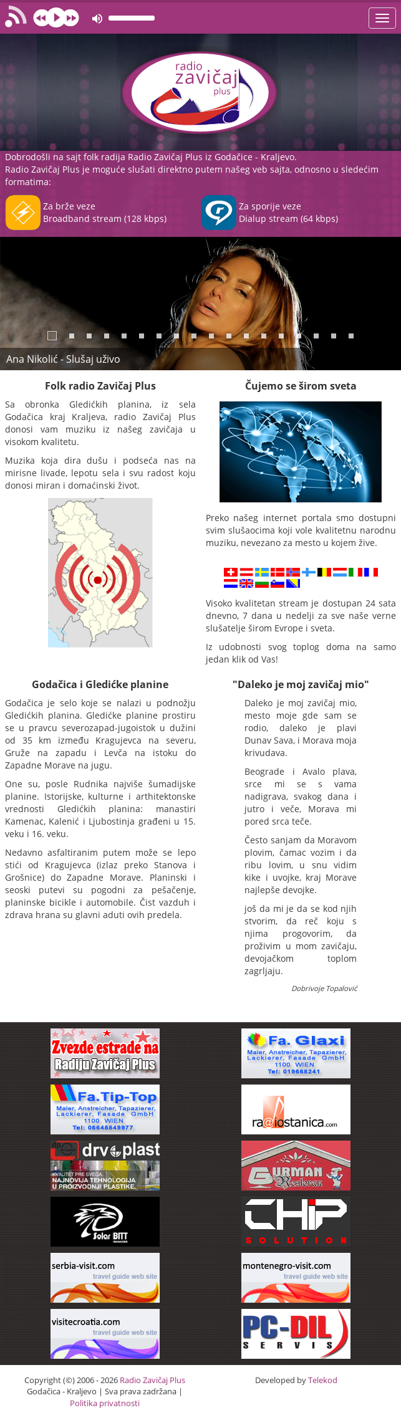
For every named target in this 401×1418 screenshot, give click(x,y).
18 (351, 335)
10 (211, 335)
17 (333, 335)
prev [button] (42, 17)
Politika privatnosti (105, 1403)
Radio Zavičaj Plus (152, 1380)
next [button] (70, 17)
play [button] (56, 17)
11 (228, 335)
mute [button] (97, 19)
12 (246, 335)
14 (281, 335)
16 (316, 335)
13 (263, 335)
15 (298, 335)
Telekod (322, 1380)
